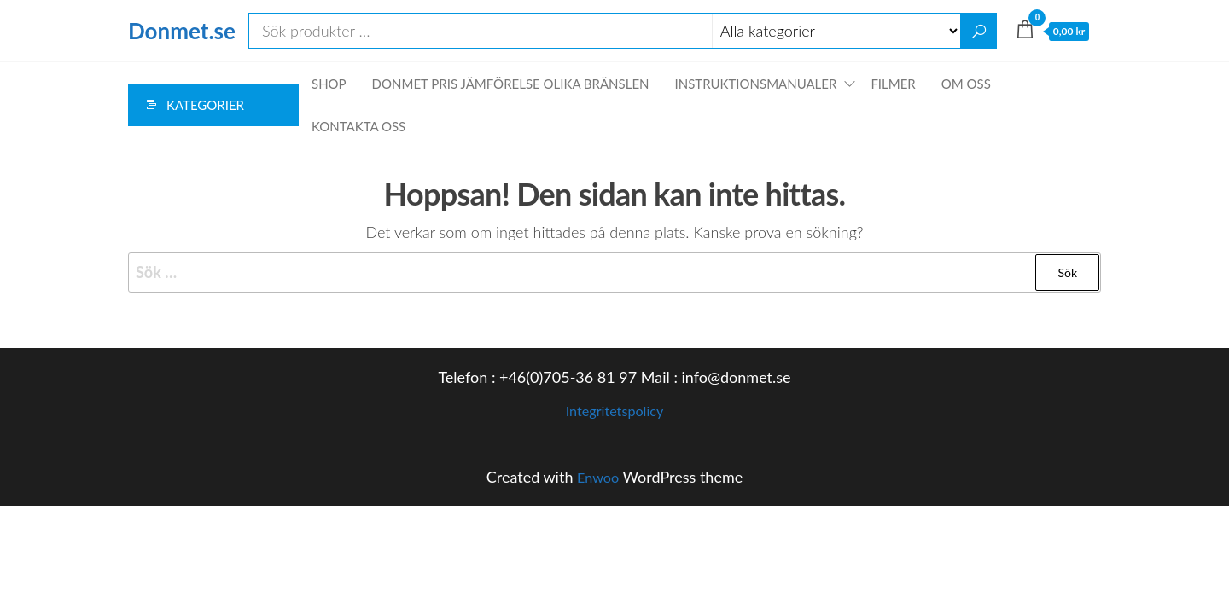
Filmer (893, 83)
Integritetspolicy (614, 410)
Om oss (966, 83)
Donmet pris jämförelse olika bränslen (510, 83)
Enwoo (597, 476)
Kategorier (205, 105)
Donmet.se (182, 30)
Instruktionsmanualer (756, 83)
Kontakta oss (358, 126)
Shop (329, 83)
